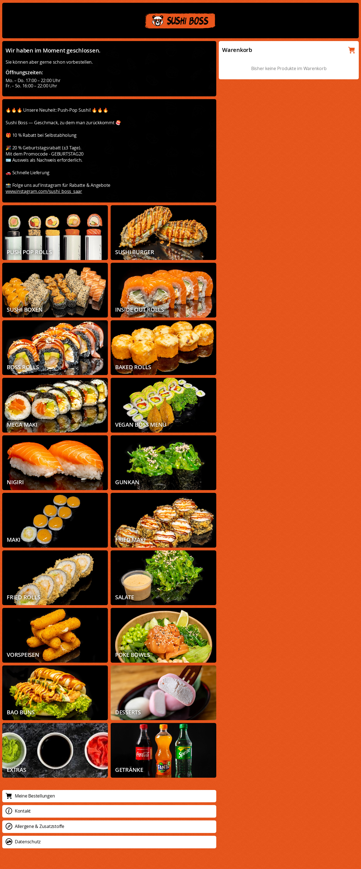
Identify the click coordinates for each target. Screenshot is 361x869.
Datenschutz (23, 842)
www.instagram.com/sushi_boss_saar (44, 191)
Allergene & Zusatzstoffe (35, 826)
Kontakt (18, 811)
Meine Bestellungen (30, 796)
